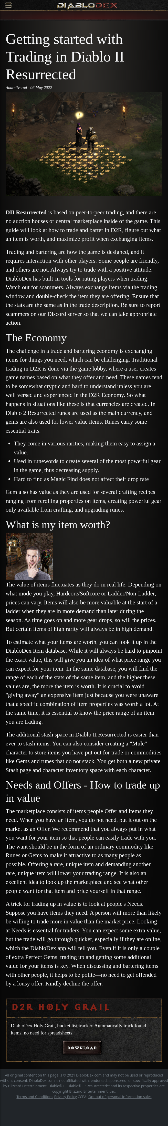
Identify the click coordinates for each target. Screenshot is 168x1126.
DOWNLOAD (82, 1048)
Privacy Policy (65, 1096)
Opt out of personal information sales (120, 1096)
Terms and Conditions (34, 1096)
